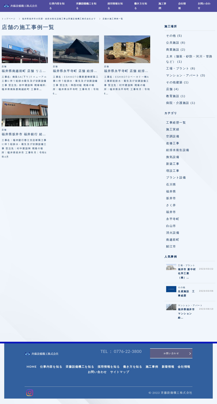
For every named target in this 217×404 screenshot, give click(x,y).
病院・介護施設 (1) (180, 103)
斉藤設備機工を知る (80, 368)
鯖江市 (171, 246)
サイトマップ (119, 373)
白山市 (171, 226)
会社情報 (184, 368)
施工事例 (152, 368)
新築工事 (172, 163)
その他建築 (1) (177, 82)
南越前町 (172, 239)
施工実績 (172, 129)
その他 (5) (174, 35)
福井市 (171, 212)
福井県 (171, 191)
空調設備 (172, 136)
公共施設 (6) (175, 42)
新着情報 (168, 368)
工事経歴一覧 (176, 122)
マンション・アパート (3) (185, 75)
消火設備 (172, 232)
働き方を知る (132, 368)
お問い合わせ (97, 373)
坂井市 (171, 198)
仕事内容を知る (51, 368)
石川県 (171, 184)
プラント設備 (176, 177)
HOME (32, 368)
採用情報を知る (109, 368)
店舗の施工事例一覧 (120, 18)
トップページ (9, 18)
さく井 (171, 205)
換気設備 (172, 157)
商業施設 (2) (175, 49)
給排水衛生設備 (177, 150)
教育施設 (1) (175, 96)
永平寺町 (172, 219)
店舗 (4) (172, 89)
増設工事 (172, 170)
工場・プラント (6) (180, 68)
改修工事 (172, 143)
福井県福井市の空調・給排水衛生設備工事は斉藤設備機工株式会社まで (62, 18)
